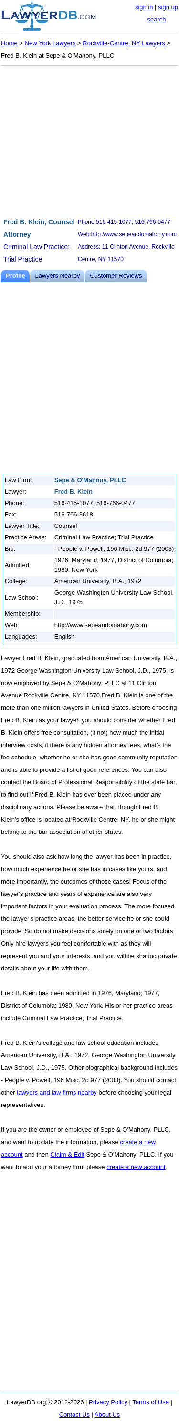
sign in (144, 7)
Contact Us (74, 1414)
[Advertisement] (89, 140)
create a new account (136, 1166)
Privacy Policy (108, 1402)
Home (9, 43)
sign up (168, 7)
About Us (107, 1414)
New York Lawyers (50, 43)
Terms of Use (150, 1402)
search (156, 19)
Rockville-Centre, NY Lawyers (125, 43)
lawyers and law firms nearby (57, 1092)
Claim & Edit (67, 1154)
